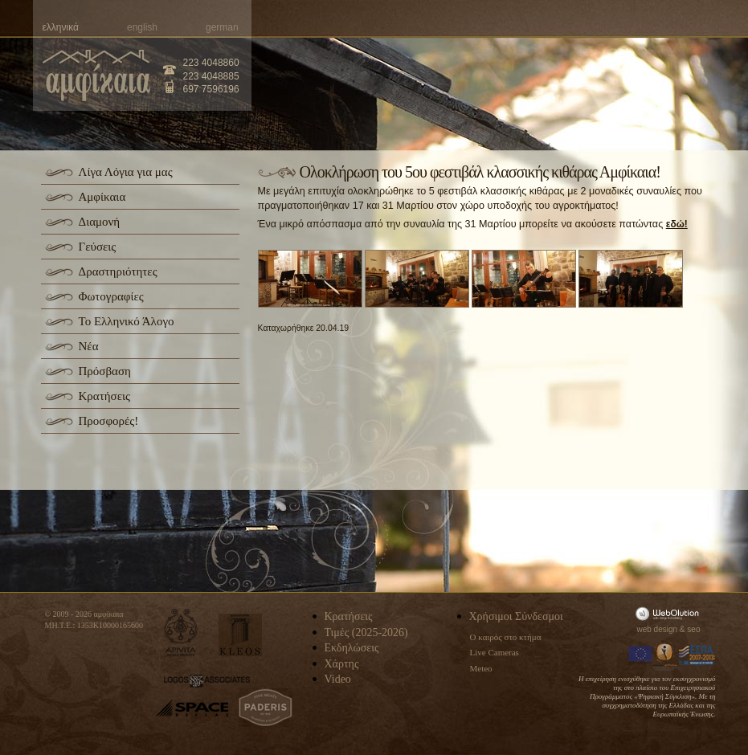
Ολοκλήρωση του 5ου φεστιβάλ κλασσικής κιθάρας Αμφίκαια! (480, 172)
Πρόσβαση (105, 371)
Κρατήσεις (104, 396)
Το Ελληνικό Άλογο (126, 321)
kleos (240, 635)
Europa (640, 655)
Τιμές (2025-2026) (366, 632)
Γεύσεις (97, 246)
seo (693, 629)
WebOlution (670, 613)
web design (657, 629)
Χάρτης (342, 664)
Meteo (481, 668)
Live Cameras (494, 652)
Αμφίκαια (102, 196)
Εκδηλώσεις (352, 648)
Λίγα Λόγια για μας (126, 171)
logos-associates (207, 681)
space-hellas (192, 708)
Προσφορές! (109, 420)
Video (338, 679)
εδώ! (677, 224)
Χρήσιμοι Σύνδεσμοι (516, 616)
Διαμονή (100, 221)
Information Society (666, 655)
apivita (181, 632)
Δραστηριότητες (118, 271)
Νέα (89, 346)
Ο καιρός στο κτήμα (506, 637)
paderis (265, 707)
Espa (697, 655)
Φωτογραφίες (111, 296)
